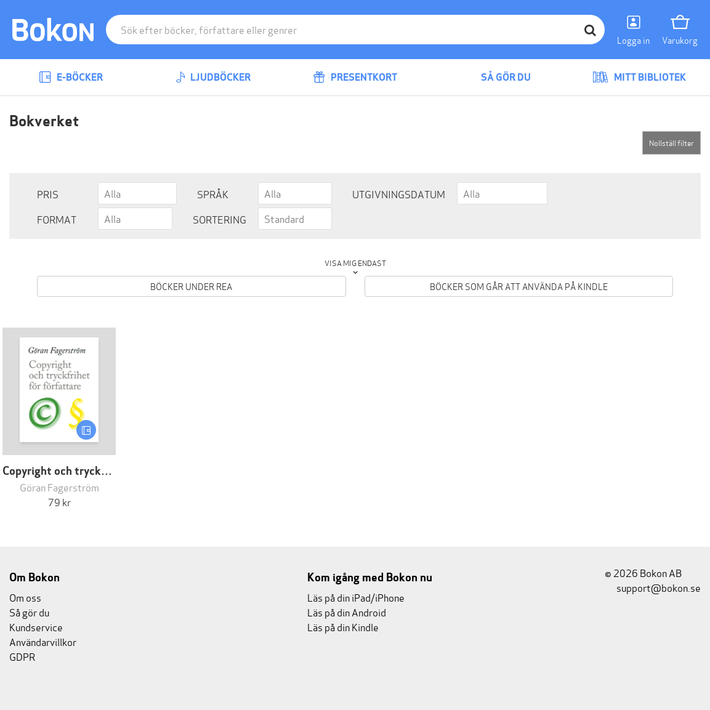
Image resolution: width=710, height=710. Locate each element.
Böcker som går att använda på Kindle (519, 286)
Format (56, 219)
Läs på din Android (346, 612)
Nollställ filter (671, 142)
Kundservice (36, 626)
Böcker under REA (191, 286)
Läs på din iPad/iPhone (356, 597)
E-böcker (71, 77)
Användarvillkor (42, 641)
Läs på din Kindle (343, 626)
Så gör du (497, 77)
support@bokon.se (653, 587)
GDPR (22, 656)
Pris (47, 194)
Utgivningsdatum (398, 194)
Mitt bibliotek (639, 77)
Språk (212, 194)
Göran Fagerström (59, 487)
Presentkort (355, 77)
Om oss (25, 597)
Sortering (219, 219)
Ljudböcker (213, 77)
